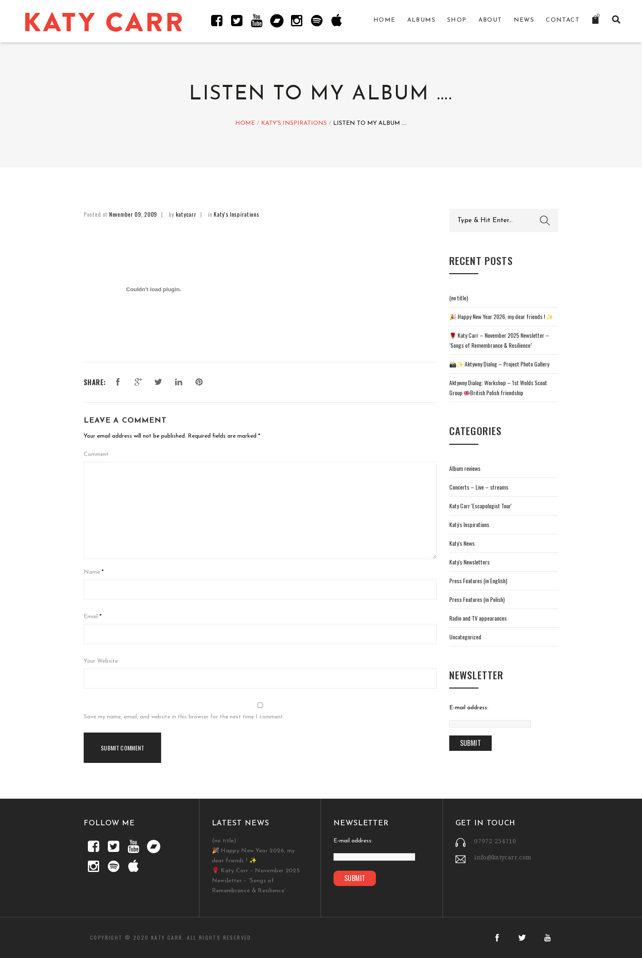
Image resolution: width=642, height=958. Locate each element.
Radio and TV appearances (478, 618)
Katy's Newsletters (469, 561)
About (490, 20)
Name (92, 572)
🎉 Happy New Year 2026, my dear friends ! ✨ (501, 316)
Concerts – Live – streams (478, 487)
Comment (96, 454)
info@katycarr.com (502, 857)
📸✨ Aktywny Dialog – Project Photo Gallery (499, 363)
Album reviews (464, 468)
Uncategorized (465, 636)
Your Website (101, 661)
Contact (563, 20)
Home (384, 20)
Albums (421, 20)
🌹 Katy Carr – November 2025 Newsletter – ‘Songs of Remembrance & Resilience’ (256, 881)
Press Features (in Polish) (477, 599)
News (524, 20)
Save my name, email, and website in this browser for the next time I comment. (184, 717)
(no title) (458, 297)
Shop (457, 20)
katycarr (186, 214)
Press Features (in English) (478, 580)
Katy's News (462, 543)
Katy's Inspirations (294, 124)
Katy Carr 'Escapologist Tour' (480, 505)
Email (91, 617)
